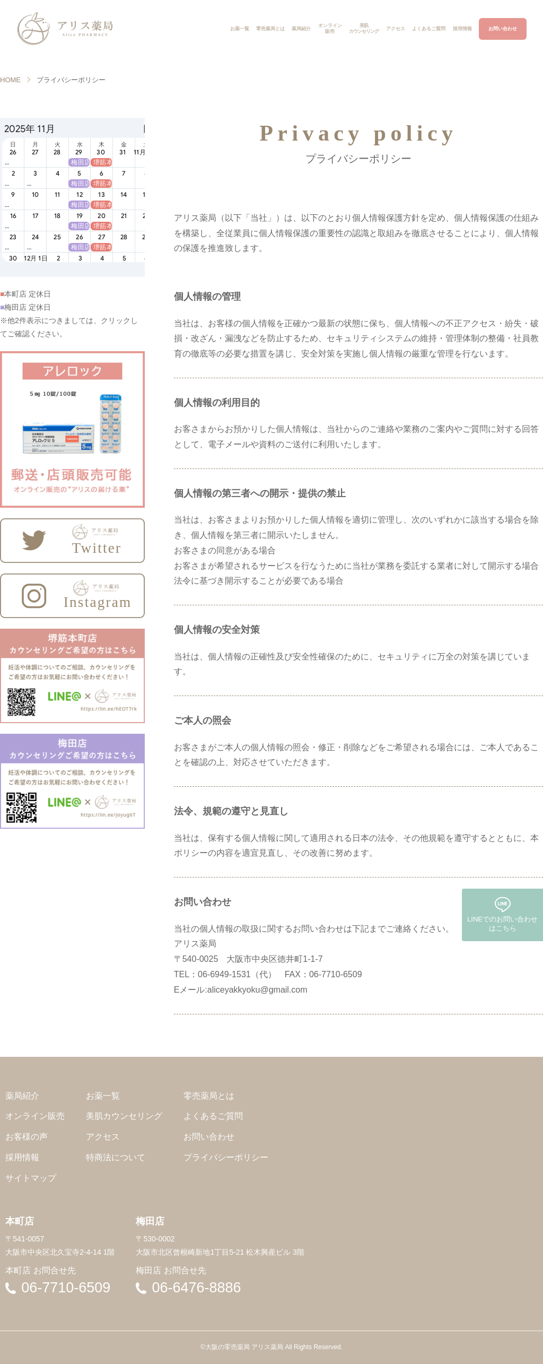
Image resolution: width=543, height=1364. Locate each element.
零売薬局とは (208, 1095)
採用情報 (22, 1157)
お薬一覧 (103, 1095)
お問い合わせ (208, 1136)
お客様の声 (26, 1136)
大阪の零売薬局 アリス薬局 (244, 1347)
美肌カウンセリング (124, 1115)
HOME (10, 80)
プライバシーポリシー (225, 1157)
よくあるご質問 (213, 1115)
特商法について (115, 1157)
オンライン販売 (35, 1115)
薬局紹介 (22, 1095)
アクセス (103, 1136)
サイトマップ (30, 1178)
